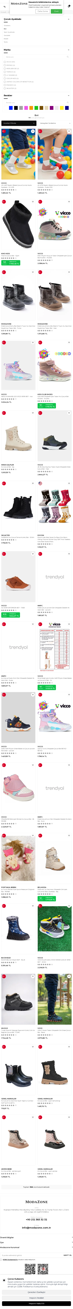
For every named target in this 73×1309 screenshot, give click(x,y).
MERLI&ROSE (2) (11, 68)
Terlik (6, 42)
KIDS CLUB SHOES (45, 394)
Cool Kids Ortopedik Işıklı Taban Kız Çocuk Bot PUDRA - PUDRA (53, 398)
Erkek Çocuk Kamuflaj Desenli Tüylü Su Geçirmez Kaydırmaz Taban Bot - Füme (18, 327)
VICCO (4, 183)
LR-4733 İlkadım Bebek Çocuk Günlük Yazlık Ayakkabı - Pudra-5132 (53, 186)
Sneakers (7, 25)
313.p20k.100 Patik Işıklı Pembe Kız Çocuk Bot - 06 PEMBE (17, 820)
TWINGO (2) (9, 72)
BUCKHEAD (6, 958)
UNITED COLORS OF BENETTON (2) (19, 82)
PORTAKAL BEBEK (8, 887)
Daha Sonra (43, 11)
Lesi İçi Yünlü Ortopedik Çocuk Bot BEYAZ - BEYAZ (52, 750)
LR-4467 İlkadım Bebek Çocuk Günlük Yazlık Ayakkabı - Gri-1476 (16, 186)
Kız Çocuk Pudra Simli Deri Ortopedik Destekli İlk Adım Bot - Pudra (17, 679)
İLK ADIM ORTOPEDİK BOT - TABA (13, 608)
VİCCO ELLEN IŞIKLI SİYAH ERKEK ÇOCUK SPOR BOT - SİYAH (54, 961)
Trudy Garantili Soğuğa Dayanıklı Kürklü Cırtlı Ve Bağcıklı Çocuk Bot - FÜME (18, 1031)
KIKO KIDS (5, 254)
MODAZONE (6, 324)
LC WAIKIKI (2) (10, 75)
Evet (56, 11)
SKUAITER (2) (10, 88)
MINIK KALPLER (7, 465)
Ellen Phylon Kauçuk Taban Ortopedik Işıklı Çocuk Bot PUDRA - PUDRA (55, 257)
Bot (5, 29)
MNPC (40, 606)
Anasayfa (3, 12)
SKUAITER (5, 535)
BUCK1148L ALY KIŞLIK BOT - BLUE (13, 960)
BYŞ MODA (42, 887)
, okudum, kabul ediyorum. (17, 1260)
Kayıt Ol (68, 1255)
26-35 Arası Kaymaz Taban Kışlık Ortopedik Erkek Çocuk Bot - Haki (54, 468)
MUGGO (4, 1028)
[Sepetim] (68, 6)
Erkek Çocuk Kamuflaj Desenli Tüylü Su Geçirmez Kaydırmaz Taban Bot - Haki (54, 327)
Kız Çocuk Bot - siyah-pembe (47, 1171)
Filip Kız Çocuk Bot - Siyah (10, 256)
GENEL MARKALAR (8, 1099)
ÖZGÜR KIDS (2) (11, 78)
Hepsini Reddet (36, 1298)
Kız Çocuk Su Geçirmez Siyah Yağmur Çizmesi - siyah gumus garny (17, 1102)
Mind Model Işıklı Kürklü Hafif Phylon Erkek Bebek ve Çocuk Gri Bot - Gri (55, 679)
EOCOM (41, 535)
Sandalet (7, 35)
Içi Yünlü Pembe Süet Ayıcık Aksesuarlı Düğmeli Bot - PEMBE (17, 890)
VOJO (40, 1028)
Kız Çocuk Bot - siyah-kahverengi (49, 1101)
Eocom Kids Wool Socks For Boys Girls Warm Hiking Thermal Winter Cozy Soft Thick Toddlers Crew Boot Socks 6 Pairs (54, 539)
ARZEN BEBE (6, 1169)
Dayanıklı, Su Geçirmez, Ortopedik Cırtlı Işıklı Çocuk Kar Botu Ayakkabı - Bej (52, 890)
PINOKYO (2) (10, 85)
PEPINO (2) (9, 65)
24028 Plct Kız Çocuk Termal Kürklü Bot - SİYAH (17, 537)
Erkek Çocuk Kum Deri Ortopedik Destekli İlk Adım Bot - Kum (55, 820)
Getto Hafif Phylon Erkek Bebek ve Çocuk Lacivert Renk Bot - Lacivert (18, 750)
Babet (6, 39)
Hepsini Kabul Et (36, 1303)
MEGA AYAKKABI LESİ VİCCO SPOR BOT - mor (17, 396)
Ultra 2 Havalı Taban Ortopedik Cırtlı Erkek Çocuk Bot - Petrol (54, 1031)
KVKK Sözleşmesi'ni (10, 1260)
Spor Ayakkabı (9, 32)
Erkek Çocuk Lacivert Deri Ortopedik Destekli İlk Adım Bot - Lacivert (53, 609)
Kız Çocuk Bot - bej (7, 467)
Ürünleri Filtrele (18, 123)
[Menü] (4, 6)
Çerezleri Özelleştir (36, 1292)
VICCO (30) (9, 62)
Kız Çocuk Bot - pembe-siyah (11, 1171)
